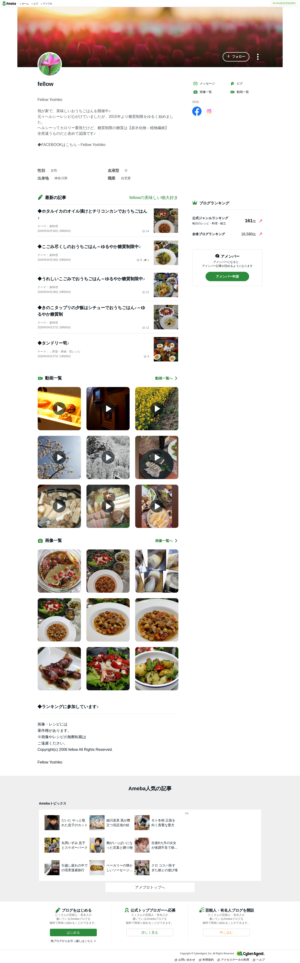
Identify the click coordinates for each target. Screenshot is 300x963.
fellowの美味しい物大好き (153, 197)
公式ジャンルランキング (210, 218)
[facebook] (197, 111)
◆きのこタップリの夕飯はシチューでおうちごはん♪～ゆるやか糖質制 (91, 311)
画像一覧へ (166, 540)
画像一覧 (202, 92)
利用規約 (206, 960)
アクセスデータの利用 (233, 960)
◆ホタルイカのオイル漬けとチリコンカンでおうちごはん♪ (92, 214)
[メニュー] (257, 57)
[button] (236, 56)
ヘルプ (259, 960)
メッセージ (204, 83)
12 (145, 292)
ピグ (236, 83)
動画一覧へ (166, 378)
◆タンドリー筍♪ (53, 343)
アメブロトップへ (150, 887)
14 (145, 231)
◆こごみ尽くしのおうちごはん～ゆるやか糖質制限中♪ (89, 246)
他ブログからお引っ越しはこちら (72, 941)
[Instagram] (209, 111)
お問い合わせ (185, 960)
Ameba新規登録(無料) (284, 3)
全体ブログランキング (208, 234)
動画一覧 (239, 92)
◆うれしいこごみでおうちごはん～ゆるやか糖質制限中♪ (91, 278)
